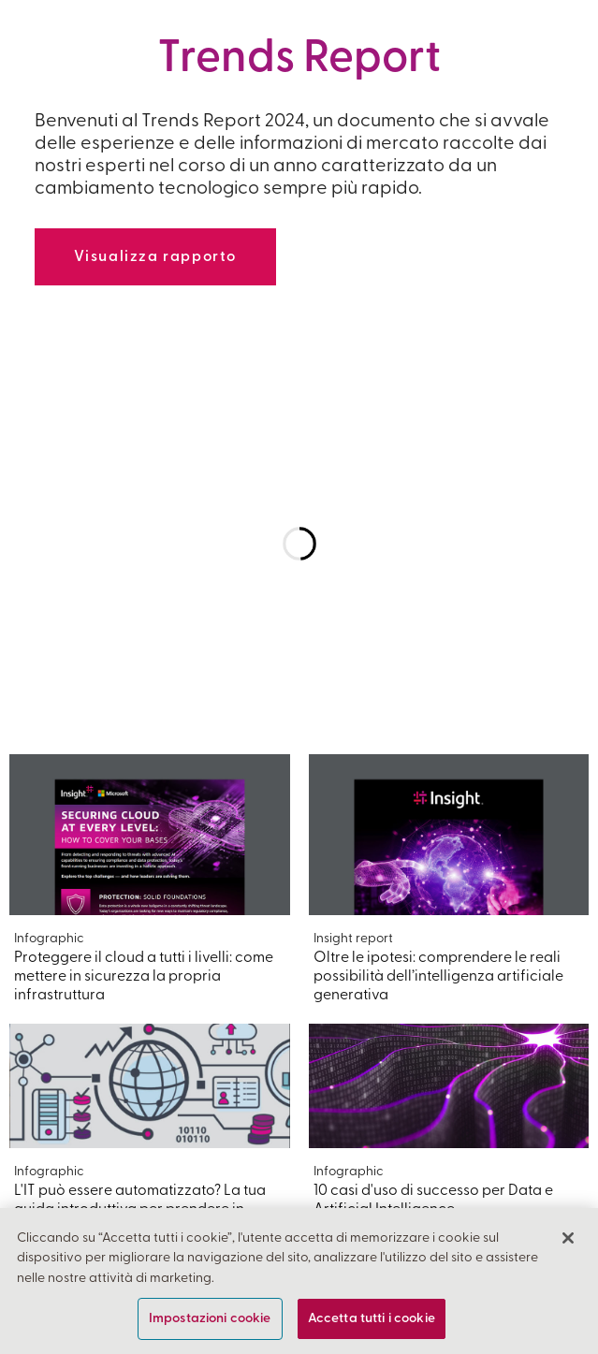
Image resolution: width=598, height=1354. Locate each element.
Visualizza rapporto (155, 257)
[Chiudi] (568, 1238)
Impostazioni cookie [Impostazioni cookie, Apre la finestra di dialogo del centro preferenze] (210, 1319)
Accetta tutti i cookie (371, 1319)
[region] (299, 1281)
